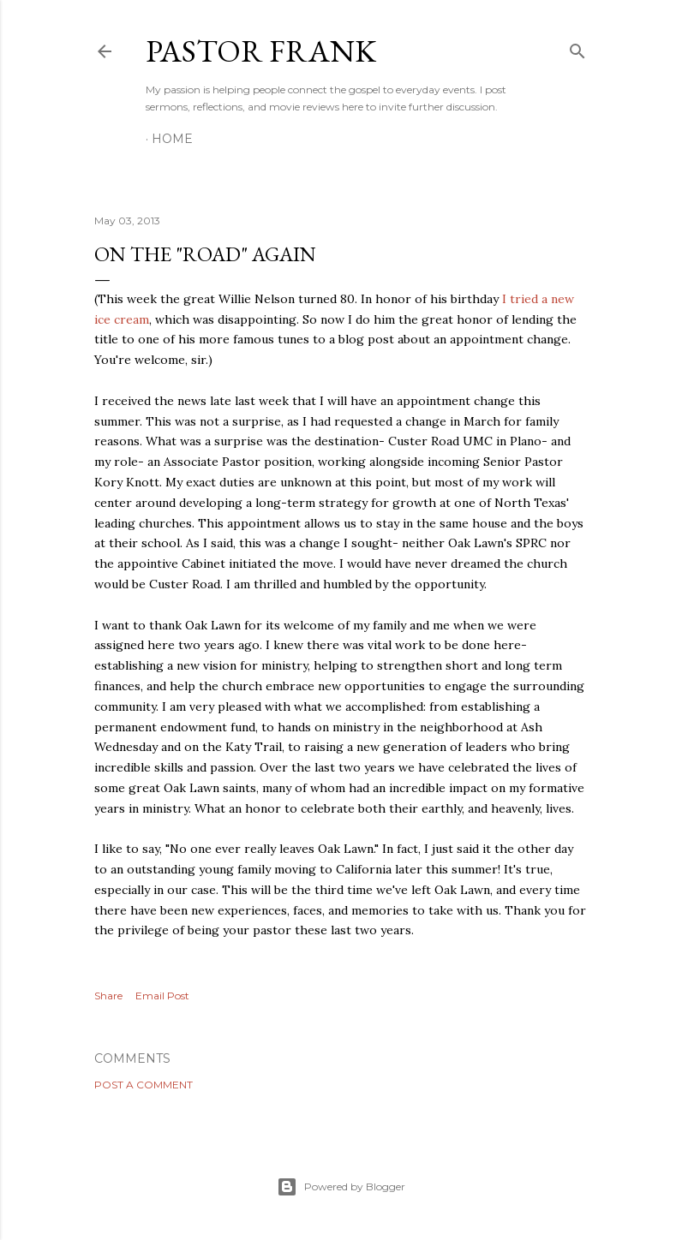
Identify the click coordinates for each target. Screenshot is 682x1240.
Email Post (162, 995)
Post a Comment (143, 1084)
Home (172, 138)
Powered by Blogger (341, 1187)
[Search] (577, 47)
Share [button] (108, 995)
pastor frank (261, 51)
